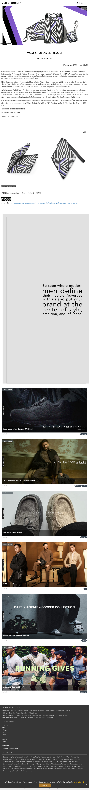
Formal (66, 759)
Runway (13, 711)
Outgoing (33, 757)
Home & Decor (48, 715)
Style (5, 713)
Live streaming (49, 711)
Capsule (84, 640)
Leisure (6, 715)
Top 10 (45, 717)
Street (27, 759)
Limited (31, 193)
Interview (15, 761)
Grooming (12, 713)
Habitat (77, 761)
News (56, 766)
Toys (55, 715)
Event (45, 768)
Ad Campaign (39, 764)
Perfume (24, 771)
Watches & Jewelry (36, 711)
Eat (4, 757)
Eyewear (30, 764)
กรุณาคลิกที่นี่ (79, 782)
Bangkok (38, 761)
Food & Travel (21, 715)
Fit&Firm (6, 768)
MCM (38, 193)
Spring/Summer (75, 764)
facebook (5, 725)
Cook (62, 757)
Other (67, 757)
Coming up (7, 764)
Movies (59, 761)
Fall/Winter (78, 485)
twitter (4, 734)
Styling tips (58, 768)
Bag (23, 193)
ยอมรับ (44, 785)
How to (12, 715)
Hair (75, 759)
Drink (11, 768)
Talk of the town (52, 759)
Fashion (6, 711)
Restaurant (65, 764)
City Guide (38, 717)
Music (14, 764)
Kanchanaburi (17, 757)
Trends (61, 766)
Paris (65, 761)
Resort (11, 759)
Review (5, 759)
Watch (64, 768)
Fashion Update (12, 193)
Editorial (6, 717)
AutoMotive (15, 771)
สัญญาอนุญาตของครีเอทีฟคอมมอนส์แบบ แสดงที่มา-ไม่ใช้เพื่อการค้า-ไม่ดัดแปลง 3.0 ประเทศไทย (44, 203)
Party (61, 759)
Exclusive (14, 717)
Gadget (80, 768)
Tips (34, 768)
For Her (68, 711)
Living (30, 771)
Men (31, 766)
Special (22, 761)
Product (39, 768)
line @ (3, 727)
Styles (5, 766)
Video (51, 717)
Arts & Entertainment (34, 715)
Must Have (22, 717)
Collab (84, 485)
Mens (19, 764)
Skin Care (80, 766)
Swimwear (52, 757)
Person (8, 757)
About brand (59, 711)
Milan (78, 757)
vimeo (4, 732)
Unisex (72, 757)
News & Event (63, 715)
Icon (26, 713)
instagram (5, 730)
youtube (4, 739)
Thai (58, 757)
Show (24, 764)
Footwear (83, 434)
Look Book (52, 761)
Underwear (30, 761)
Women (33, 759)
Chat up (71, 761)
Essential (30, 717)
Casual (57, 764)
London (26, 757)
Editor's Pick (50, 764)
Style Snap (33, 713)
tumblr (4, 741)
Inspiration (20, 713)
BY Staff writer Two (44, 58)
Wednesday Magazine (10, 748)
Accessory (38, 766)
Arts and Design (70, 766)
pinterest (5, 737)
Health (50, 768)
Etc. (16, 759)
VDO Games (42, 757)
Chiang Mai (41, 759)
